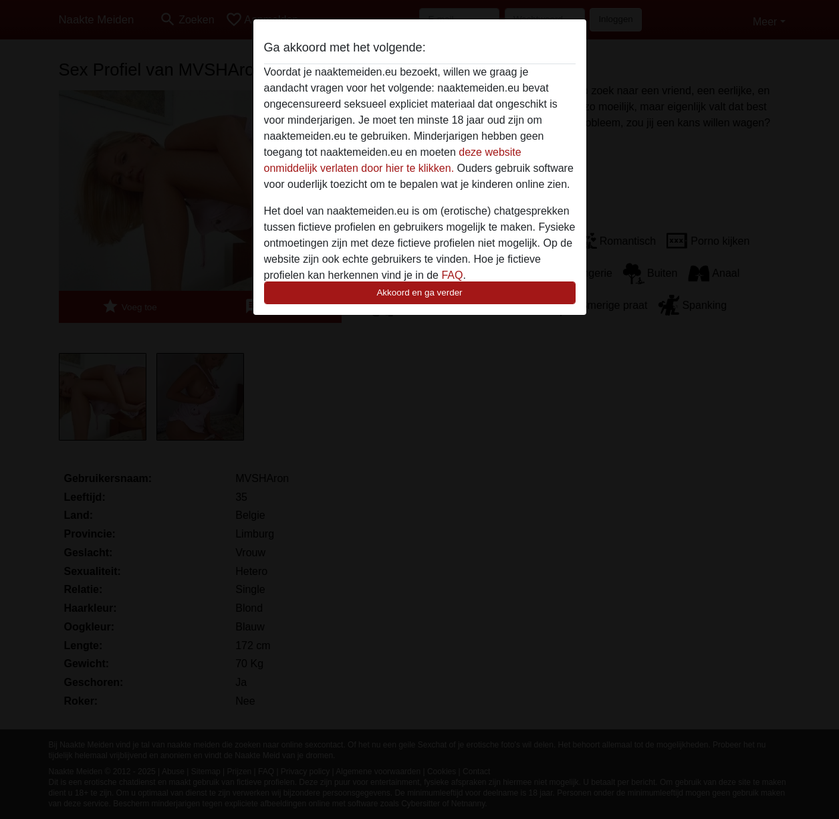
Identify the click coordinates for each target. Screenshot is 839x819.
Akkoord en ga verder (419, 292)
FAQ (452, 275)
